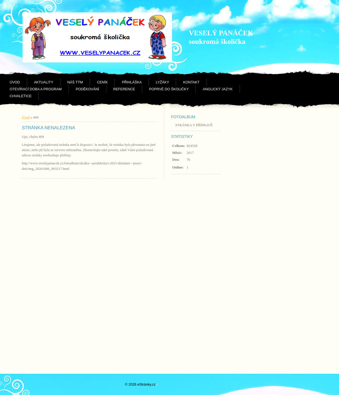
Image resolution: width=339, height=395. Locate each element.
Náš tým (75, 82)
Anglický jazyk (217, 89)
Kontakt (191, 82)
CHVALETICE (20, 96)
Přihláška (132, 82)
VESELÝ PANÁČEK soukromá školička (221, 37)
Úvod (15, 82)
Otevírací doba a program (36, 89)
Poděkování (87, 89)
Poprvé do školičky (169, 89)
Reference (124, 89)
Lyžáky (162, 82)
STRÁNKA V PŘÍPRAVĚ (194, 125)
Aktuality (43, 82)
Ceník (102, 82)
